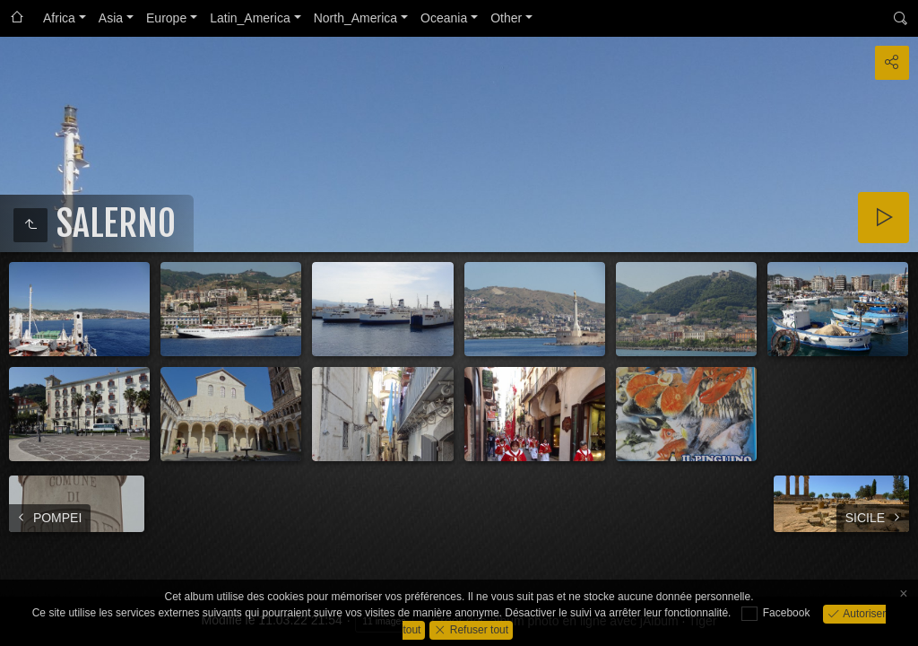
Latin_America (250, 18)
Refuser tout (477, 629)
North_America (355, 18)
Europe (166, 18)
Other (506, 18)
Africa (59, 18)
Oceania (443, 18)
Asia (111, 18)
